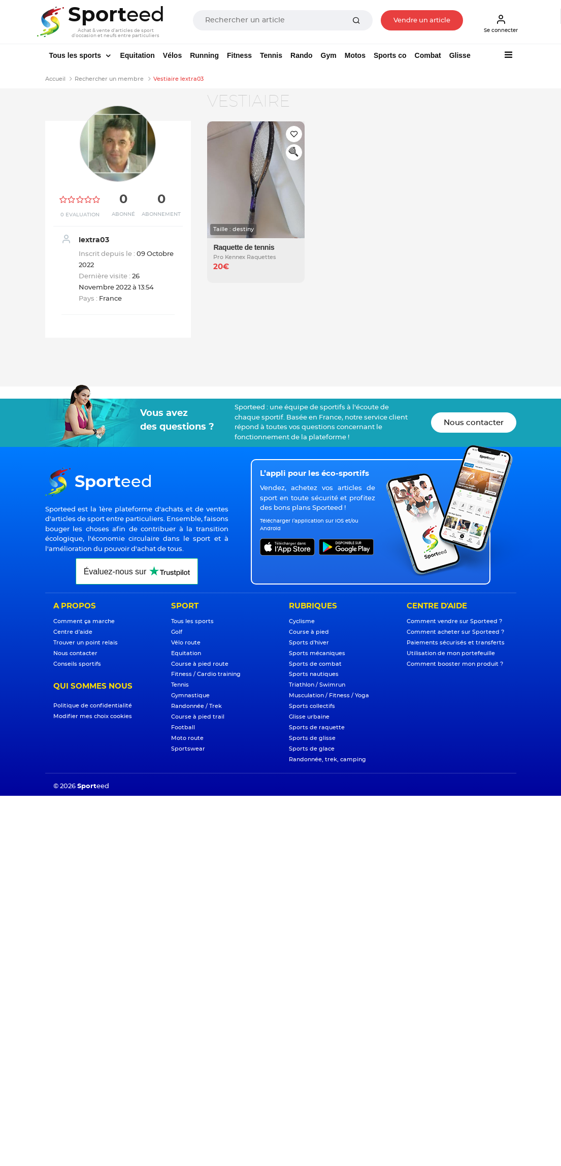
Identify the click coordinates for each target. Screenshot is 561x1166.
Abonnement (161, 214)
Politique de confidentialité (92, 705)
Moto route (187, 738)
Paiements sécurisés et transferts (456, 642)
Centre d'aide (72, 632)
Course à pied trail (197, 717)
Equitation (137, 55)
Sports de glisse (312, 738)
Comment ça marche (84, 621)
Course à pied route (199, 664)
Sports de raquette (317, 727)
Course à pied (309, 632)
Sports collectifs (312, 706)
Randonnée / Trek (196, 706)
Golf (176, 632)
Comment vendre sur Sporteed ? (454, 621)
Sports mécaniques (317, 653)
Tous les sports (76, 55)
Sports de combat (315, 664)
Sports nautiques (314, 674)
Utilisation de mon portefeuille (451, 653)
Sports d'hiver (309, 642)
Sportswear (188, 749)
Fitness (239, 55)
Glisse (460, 55)
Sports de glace (312, 749)
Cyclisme (302, 621)
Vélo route (186, 642)
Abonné (123, 214)
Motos (355, 55)
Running (204, 55)
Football (183, 727)
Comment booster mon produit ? (455, 664)
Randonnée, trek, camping (327, 759)
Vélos (172, 55)
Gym (329, 55)
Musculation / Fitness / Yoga (329, 695)
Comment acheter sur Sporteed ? (455, 632)
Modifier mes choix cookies (92, 716)
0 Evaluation (80, 214)
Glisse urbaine (309, 717)
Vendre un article (421, 20)
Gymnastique (190, 695)
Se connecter (501, 23)
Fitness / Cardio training (206, 674)
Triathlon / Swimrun (317, 685)
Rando (301, 55)
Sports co (390, 55)
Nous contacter (474, 423)
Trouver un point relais (85, 642)
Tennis (271, 55)
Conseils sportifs (77, 664)
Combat (428, 55)
